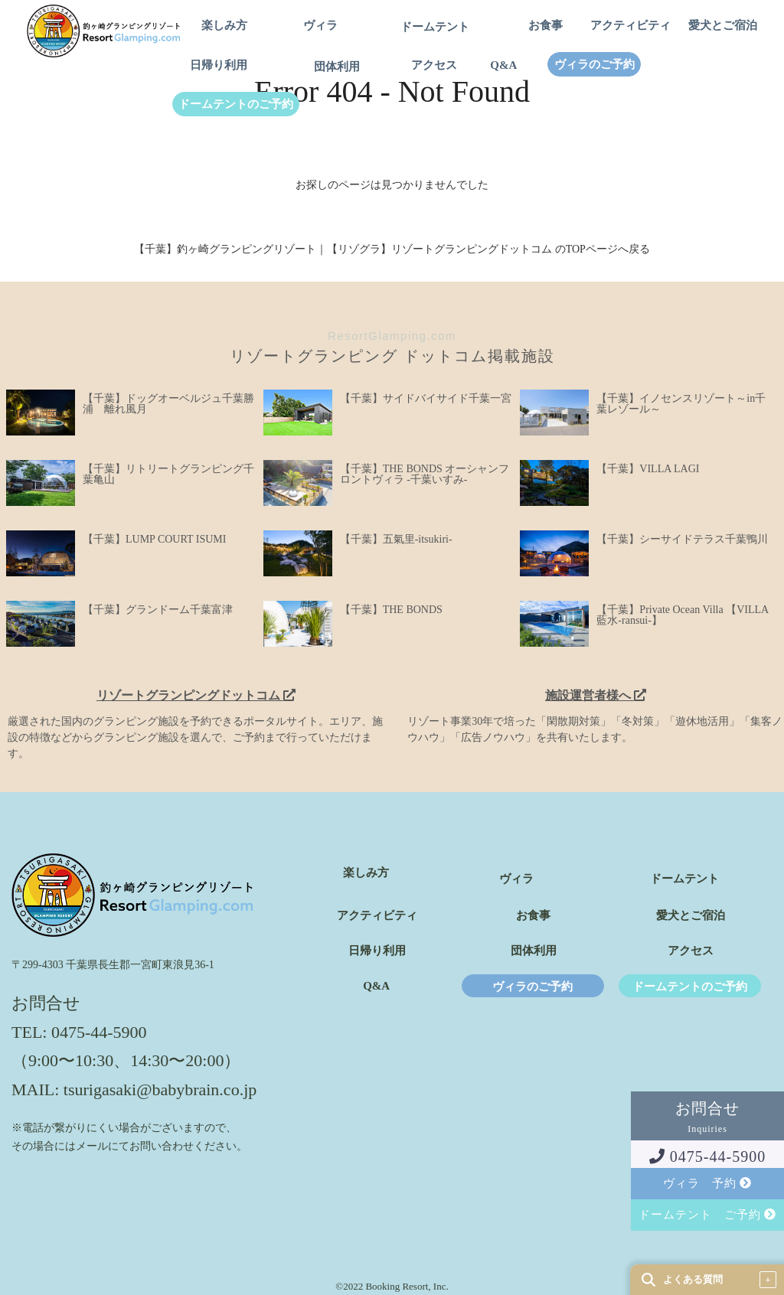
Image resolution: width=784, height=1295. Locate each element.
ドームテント (434, 27)
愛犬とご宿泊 (722, 25)
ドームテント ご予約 (708, 1215)
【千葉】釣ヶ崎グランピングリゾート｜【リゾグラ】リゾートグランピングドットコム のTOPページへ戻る (392, 249)
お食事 (545, 25)
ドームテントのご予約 (235, 104)
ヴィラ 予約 (708, 1183)
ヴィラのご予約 (594, 64)
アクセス (434, 65)
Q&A (503, 65)
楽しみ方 (224, 25)
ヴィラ (320, 25)
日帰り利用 (218, 65)
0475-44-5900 (707, 1156)
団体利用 (337, 67)
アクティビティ (630, 25)
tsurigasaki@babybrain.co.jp (160, 1089)
